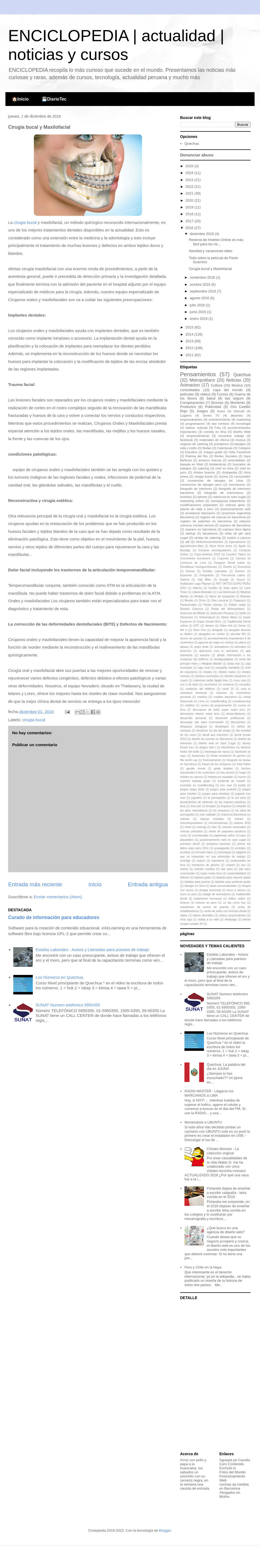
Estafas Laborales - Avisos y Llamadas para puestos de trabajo (92, 949)
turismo (184, 902)
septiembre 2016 (203, 291)
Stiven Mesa (229, 617)
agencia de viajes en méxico (216, 642)
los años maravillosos (193, 810)
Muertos (245, 596)
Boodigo (185, 550)
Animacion (190, 385)
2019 (190, 207)
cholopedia (229, 472)
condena (228, 684)
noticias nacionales (234, 827)
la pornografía (217, 797)
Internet (239, 411)
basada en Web (191, 464)
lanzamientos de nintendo (196, 802)
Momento (237, 403)
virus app (186, 919)
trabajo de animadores (216, 894)
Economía (244, 566)
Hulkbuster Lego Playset (195, 583)
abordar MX (238, 634)
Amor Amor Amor (221, 546)
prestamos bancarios (200, 513)
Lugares (185, 415)
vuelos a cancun (239, 537)
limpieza (226, 806)
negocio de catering (194, 444)
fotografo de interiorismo (223, 492)
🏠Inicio (20, 99)
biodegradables (223, 659)
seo (243, 865)
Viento (242, 625)
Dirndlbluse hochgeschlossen (198, 566)
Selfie (242, 613)
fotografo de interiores (196, 488)
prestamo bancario (218, 843)
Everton (240, 571)
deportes (237, 415)
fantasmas (198, 755)
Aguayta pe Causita (234, 1460)
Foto (217, 427)
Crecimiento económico (195, 558)
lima (182, 806)
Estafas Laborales (215, 571)
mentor (239, 818)
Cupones (223, 558)
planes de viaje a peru (196, 509)
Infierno (197, 588)
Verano (209, 625)
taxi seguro (234, 398)
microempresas (218, 823)
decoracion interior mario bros (200, 713)
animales (240, 646)
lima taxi (195, 806)
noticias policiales (191, 831)
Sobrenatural (207, 617)
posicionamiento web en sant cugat (223, 839)
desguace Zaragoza (193, 726)
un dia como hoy (234, 902)
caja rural (204, 667)
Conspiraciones (192, 403)
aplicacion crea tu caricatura (218, 650)
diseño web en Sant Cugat (217, 743)
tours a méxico (236, 890)
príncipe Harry (204, 852)
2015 (190, 327)
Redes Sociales (225, 456)
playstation (187, 839)
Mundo (189, 600)
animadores (221, 646)
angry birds (201, 646)
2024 (190, 173)
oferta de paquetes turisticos (227, 831)
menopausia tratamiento (228, 501)
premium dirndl (190, 843)
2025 (190, 166)
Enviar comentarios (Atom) (58, 896)
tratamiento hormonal (208, 898)
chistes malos (227, 672)
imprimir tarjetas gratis (195, 781)
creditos (202, 696)
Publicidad (213, 407)
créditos (189, 705)
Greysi (241, 579)
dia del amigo (221, 730)
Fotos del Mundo (232, 1472)
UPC (196, 625)
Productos (188, 407)
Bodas (207, 448)
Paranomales (188, 604)
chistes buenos (204, 472)
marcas (184, 818)
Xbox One (199, 630)
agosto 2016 (200, 298)
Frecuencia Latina (233, 575)
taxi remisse (220, 423)
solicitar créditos (204, 869)
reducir (201, 860)
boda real (233, 663)
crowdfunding (218, 701)
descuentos (238, 722)
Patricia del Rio (197, 456)
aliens (242, 642)
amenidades (236, 460)
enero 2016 (199, 319)
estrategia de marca (217, 751)
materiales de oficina (214, 440)
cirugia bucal (25, 222)
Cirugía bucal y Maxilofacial (210, 269)
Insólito (213, 588)
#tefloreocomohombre (209, 541)
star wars (227, 869)
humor (242, 776)
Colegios (244, 448)
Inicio (95, 884)
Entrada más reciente (35, 884)
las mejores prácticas (232, 802)
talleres (184, 877)
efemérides (228, 747)
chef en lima (224, 468)
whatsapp (231, 919)
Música (237, 385)
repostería (218, 860)
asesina (205, 655)
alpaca (184, 646)
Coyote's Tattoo (236, 554)
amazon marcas (210, 460)
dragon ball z (207, 747)
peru (243, 835)
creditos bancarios (225, 696)
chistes (207, 672)
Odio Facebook (240, 452)
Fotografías (206, 575)
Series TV (211, 415)
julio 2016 (198, 305)
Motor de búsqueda (222, 596)
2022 (190, 187)
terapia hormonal (210, 890)
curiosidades (190, 390)
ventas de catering (207, 537)
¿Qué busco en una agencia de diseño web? (226, 1230)
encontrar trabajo (231, 435)
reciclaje (185, 860)
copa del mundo (228, 390)
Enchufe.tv (227, 1468)
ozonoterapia (200, 835)
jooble (242, 785)
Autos (221, 411)
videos (205, 394)
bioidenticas (218, 464)
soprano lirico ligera (237, 529)
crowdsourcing (241, 701)
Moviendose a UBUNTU (203, 1122)
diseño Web (242, 431)
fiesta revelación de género (228, 755)
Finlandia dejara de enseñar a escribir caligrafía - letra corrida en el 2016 (228, 1192)
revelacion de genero (205, 865)
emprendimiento (198, 435)
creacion (221, 692)
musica (240, 440)
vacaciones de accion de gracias (204, 907)
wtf (187, 541)
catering (203, 468)
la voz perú (238, 797)
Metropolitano (202, 380)
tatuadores (210, 533)
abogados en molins (212, 634)
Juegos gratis (213, 452)
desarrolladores (236, 713)
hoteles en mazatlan (220, 776)
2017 (190, 221)
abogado (217, 630)
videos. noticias (197, 427)
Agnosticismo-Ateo (192, 546)
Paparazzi (239, 600)
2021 (190, 193)
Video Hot (226, 625)
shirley (184, 869)
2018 (190, 214)
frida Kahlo (244, 764)
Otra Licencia (219, 600)
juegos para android (223, 789)
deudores (202, 730)
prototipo (240, 848)
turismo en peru (206, 902)
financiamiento (212, 760)
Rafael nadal (237, 604)
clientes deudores (235, 676)
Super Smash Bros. (209, 621)
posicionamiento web (235, 509)
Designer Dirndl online (229, 562)
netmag (201, 827)
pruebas (185, 852)
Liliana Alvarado (202, 592)
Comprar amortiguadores (215, 550)
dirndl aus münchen (215, 734)
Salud (210, 398)
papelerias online (224, 835)
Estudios (191, 452)
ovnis (183, 835)
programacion (195, 423)
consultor (245, 684)
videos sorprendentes (232, 915)
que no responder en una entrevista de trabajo (212, 856)
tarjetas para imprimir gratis (233, 877)
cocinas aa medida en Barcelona (234, 1486)
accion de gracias (191, 638)
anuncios (185, 650)
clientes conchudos (207, 676)
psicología (224, 852)
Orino (202, 600)
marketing (244, 419)
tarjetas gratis (202, 877)
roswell (230, 865)
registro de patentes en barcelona (206, 521)
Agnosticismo (237, 541)
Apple (242, 546)
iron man (226, 785)
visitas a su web (208, 919)
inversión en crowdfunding (197, 785)
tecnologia (243, 423)
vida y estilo (188, 448)
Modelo (199, 596)
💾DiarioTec (54, 99)
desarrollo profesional (229, 718)
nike (214, 827)
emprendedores (191, 419)
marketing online (192, 501)
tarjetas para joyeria (197, 881)
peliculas (187, 394)
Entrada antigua (148, 884)
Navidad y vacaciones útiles (210, 251)
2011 (190, 355)
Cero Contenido (231, 1464)
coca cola (240, 680)
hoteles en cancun (191, 776)
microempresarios (191, 823)
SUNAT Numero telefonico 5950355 (68, 1005)
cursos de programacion (216, 705)
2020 (190, 200)
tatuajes (240, 444)
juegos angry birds (192, 789)
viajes (183, 915)
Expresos (186, 575)
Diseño (227, 566)
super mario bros (211, 873)
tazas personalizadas (223, 885)
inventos (186, 496)
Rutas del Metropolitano (228, 608)
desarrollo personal (193, 718)
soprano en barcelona (200, 529)
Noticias (233, 380)
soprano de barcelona (235, 525)
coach (184, 680)
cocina (223, 476)
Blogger (165, 1530)
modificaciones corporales (199, 505)
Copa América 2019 (207, 554)
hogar (242, 772)
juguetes (196, 797)
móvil (187, 827)
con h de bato (189, 684)
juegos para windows (215, 793)
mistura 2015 (242, 823)
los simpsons (221, 810)
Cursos (222, 394)
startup (191, 533)
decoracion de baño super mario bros (219, 709)
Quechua (191, 143)
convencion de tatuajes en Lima (215, 480)
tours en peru (188, 894)
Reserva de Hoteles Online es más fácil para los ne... (216, 242)
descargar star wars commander (202, 722)
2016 (190, 228)
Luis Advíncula (226, 592)
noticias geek (235, 505)
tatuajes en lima (194, 885)
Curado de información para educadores (53, 917)
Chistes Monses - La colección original (223, 1151)
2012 (190, 348)
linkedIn (241, 806)
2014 (190, 334)
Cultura (216, 385)
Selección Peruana (222, 613)
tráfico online (236, 898)
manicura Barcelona (233, 814)
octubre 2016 (201, 284)
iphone (202, 496)
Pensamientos (198, 374)
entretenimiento (219, 419)
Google (224, 579)
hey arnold (227, 772)
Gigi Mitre (204, 579)
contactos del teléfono (200, 688)
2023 (190, 180)
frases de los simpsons (216, 764)
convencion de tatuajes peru (201, 484)
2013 (190, 341)
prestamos (221, 444)
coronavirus (237, 484)
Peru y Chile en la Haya (203, 1267)
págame (241, 852)
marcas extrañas (212, 818)
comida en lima (215, 431)
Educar (190, 571)
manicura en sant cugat (229, 496)
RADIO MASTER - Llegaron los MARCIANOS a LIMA (208, 1093)
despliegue (222, 726)
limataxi (211, 806)
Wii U (183, 630)
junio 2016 (198, 312)
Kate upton (231, 588)
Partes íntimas (212, 604)
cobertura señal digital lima (210, 680)
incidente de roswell (231, 781)
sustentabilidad (236, 873)
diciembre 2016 (202, 234)
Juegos (202, 411)
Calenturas (225, 448)
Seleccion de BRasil (192, 613)
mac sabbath (208, 814)
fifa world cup (188, 760)
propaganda (221, 848)
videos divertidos (203, 915)
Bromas (217, 403)
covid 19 (228, 688)
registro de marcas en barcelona (223, 517)
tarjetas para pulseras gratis (233, 881)
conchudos (210, 684)
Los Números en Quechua (59, 977)
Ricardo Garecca (191, 608)
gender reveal (195, 768)
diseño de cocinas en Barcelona (212, 738)
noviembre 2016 (203, 277)
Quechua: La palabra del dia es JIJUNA (226, 1066)
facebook (186, 440)
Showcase (186, 617)
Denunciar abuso (196, 155)
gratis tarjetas (223, 768)
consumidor (242, 476)
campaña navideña (227, 667)
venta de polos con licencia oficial (225, 911)
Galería (184, 579)
